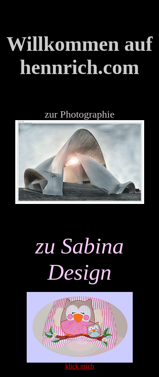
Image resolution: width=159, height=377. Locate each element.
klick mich (79, 366)
